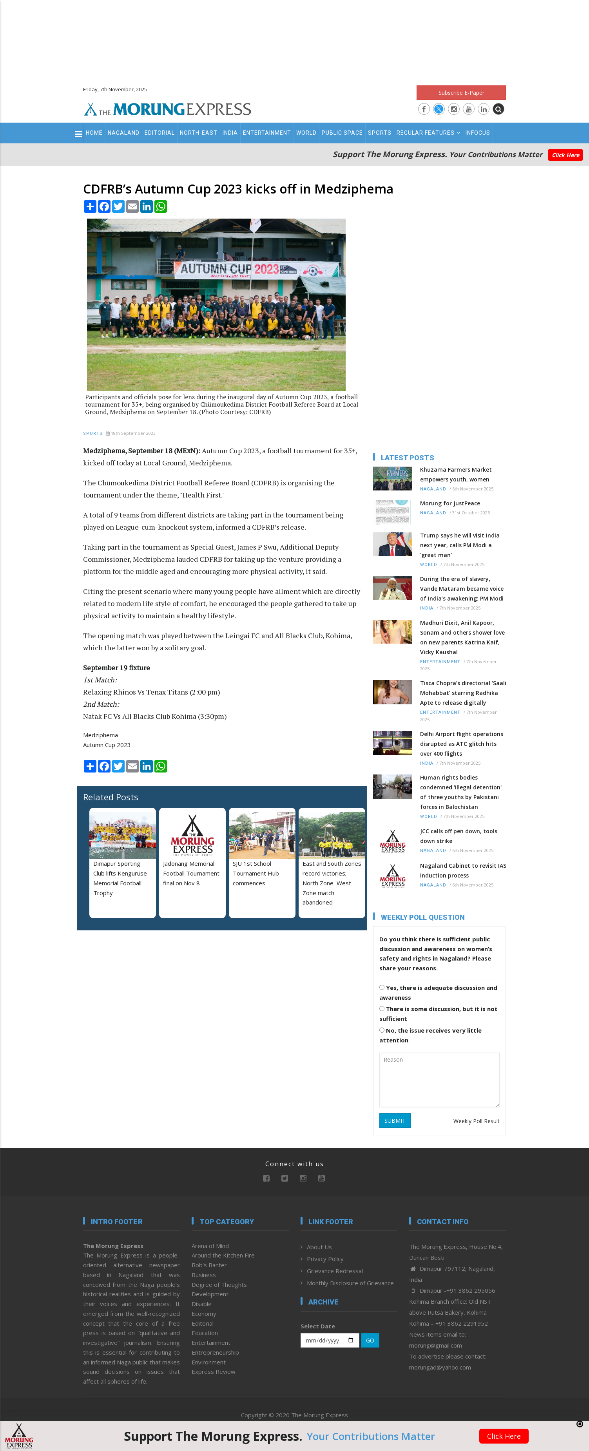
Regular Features (428, 133)
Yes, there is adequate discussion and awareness (438, 992)
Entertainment (267, 133)
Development (210, 1294)
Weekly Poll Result (476, 1121)
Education (205, 1333)
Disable (202, 1304)
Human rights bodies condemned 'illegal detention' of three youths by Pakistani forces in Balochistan (461, 792)
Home (94, 133)
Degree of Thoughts (219, 1284)
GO (370, 1340)
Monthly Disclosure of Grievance (350, 1283)
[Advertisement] (295, 39)
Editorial (160, 133)
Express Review (214, 1371)
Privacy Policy (325, 1259)
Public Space (342, 133)
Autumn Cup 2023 (107, 745)
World (306, 133)
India (230, 133)
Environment (209, 1362)
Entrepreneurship (215, 1352)
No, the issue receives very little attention (430, 1035)
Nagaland (124, 133)
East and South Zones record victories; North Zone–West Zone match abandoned (332, 882)
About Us (319, 1247)
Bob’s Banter (209, 1265)
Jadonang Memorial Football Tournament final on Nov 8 (191, 873)
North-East (198, 133)
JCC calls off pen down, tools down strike (458, 836)
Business (204, 1275)
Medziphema (100, 735)
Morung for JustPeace (450, 503)
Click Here (565, 155)
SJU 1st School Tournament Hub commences (256, 873)
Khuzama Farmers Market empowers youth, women (456, 474)
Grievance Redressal (335, 1271)
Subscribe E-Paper (461, 92)
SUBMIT (395, 1120)
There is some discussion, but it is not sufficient (438, 1013)
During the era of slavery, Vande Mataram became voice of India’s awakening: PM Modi (462, 588)
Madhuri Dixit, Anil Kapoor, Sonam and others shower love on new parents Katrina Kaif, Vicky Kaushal (462, 637)
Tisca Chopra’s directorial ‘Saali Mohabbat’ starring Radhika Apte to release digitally (463, 692)
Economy (204, 1313)
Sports (379, 133)
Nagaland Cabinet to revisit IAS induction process (463, 870)
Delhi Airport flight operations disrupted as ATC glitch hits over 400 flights (461, 743)
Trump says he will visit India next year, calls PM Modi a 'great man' (460, 545)
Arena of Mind (210, 1246)
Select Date (318, 1326)
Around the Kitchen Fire (223, 1255)
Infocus (478, 133)
